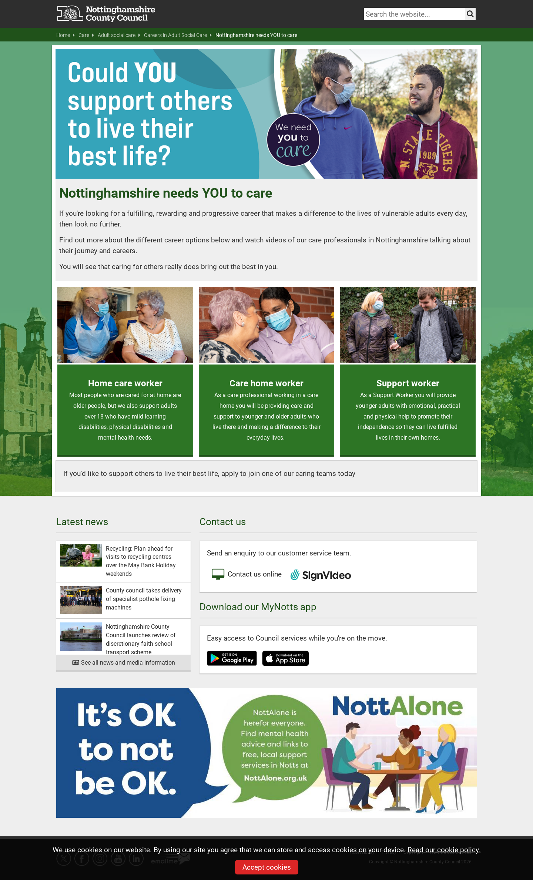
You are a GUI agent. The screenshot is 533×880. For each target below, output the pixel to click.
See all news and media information (123, 662)
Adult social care (119, 35)
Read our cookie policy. (444, 849)
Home (65, 35)
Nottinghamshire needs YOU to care (256, 35)
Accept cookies (266, 866)
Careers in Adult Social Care (178, 35)
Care (86, 35)
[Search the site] (470, 14)
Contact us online (246, 575)
